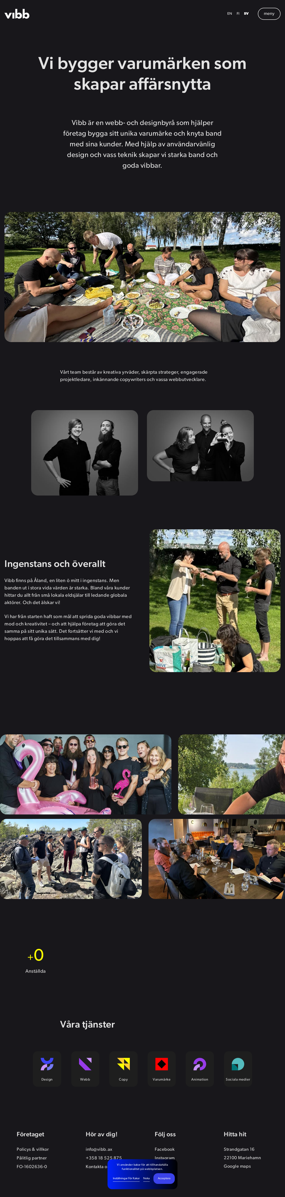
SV (246, 14)
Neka (146, 1178)
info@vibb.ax (99, 1149)
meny (269, 14)
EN (229, 14)
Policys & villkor (33, 1149)
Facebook (165, 1149)
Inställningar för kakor (126, 1178)
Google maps (237, 1166)
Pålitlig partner (32, 1158)
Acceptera (164, 1178)
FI (238, 14)
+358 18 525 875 (104, 1158)
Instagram (165, 1158)
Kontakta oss (98, 1167)
